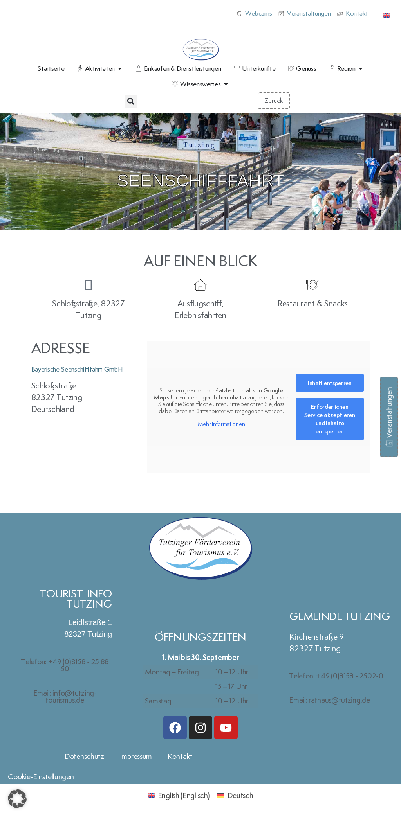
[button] (131, 101)
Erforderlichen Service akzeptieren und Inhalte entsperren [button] (329, 419)
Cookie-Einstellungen (41, 776)
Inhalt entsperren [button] (329, 383)
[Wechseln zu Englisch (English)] (179, 794)
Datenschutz (84, 756)
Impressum (136, 756)
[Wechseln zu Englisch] (386, 14)
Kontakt (180, 756)
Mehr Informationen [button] (221, 424)
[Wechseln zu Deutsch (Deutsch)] (235, 794)
